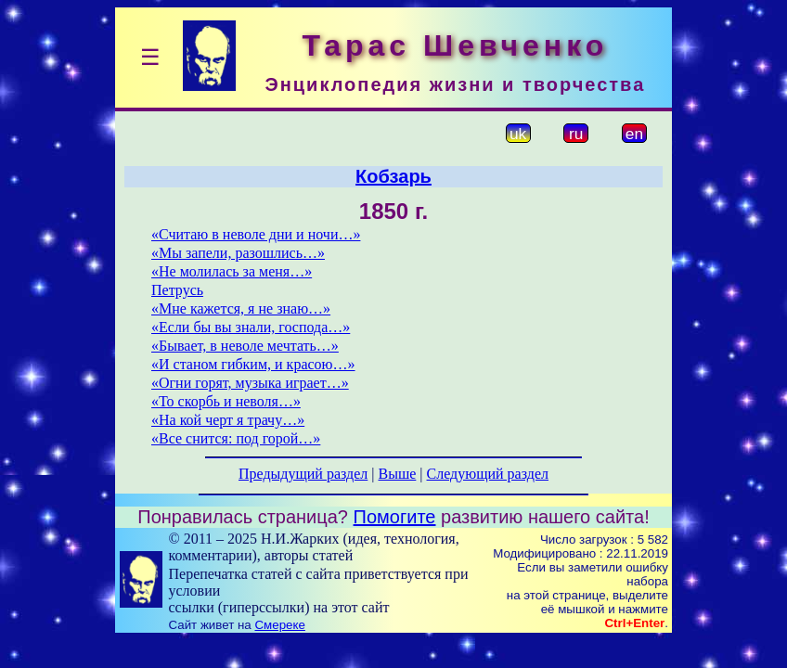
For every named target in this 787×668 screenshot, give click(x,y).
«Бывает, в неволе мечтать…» (245, 345)
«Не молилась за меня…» (231, 271)
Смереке (279, 625)
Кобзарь (393, 176)
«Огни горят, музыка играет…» (250, 383)
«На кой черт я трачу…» (227, 420)
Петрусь (177, 290)
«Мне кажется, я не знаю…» (240, 308)
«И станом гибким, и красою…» (253, 364)
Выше (397, 474)
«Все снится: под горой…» (235, 438)
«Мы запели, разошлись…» (238, 253)
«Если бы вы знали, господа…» (250, 327)
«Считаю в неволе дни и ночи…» (255, 234)
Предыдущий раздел (303, 474)
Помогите (395, 517)
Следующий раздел (487, 474)
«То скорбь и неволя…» (226, 401)
